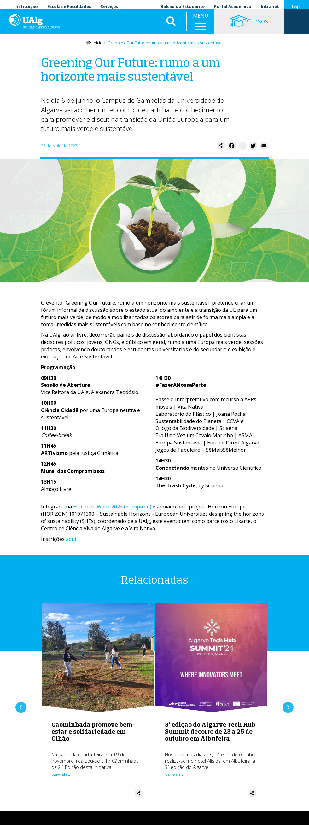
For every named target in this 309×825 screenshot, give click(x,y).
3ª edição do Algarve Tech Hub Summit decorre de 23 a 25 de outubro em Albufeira (210, 732)
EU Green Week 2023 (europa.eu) (112, 507)
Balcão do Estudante (182, 6)
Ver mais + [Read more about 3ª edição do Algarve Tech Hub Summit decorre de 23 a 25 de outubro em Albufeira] (174, 775)
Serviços (109, 6)
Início (97, 43)
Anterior (20, 708)
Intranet (270, 6)
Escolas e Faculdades (69, 6)
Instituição (26, 6)
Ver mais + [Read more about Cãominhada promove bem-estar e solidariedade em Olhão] (60, 775)
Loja (296, 6)
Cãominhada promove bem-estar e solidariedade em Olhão (93, 732)
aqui (71, 539)
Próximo (288, 708)
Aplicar (171, 25)
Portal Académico (232, 6)
